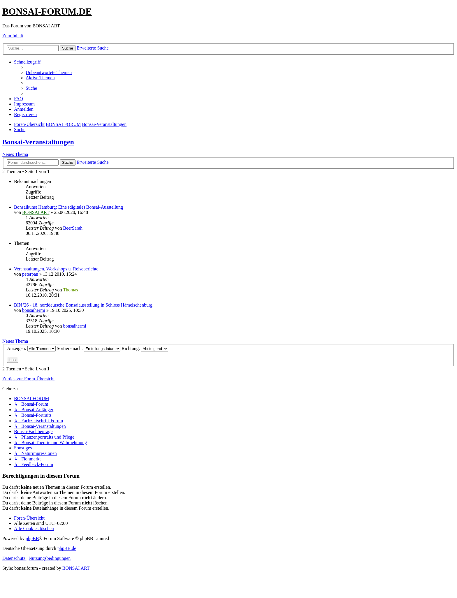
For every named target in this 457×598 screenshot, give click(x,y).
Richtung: (145, 348)
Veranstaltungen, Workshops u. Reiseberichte (56, 268)
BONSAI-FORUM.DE (47, 11)
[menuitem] (49, 72)
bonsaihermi (33, 310)
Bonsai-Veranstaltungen (38, 142)
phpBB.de (66, 548)
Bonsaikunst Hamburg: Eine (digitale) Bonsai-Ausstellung (68, 207)
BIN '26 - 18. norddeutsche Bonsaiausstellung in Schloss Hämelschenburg (83, 304)
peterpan (30, 274)
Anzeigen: (31, 348)
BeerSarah (72, 228)
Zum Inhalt (12, 35)
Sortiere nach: (88, 348)
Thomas (70, 289)
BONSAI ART (35, 212)
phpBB (32, 538)
